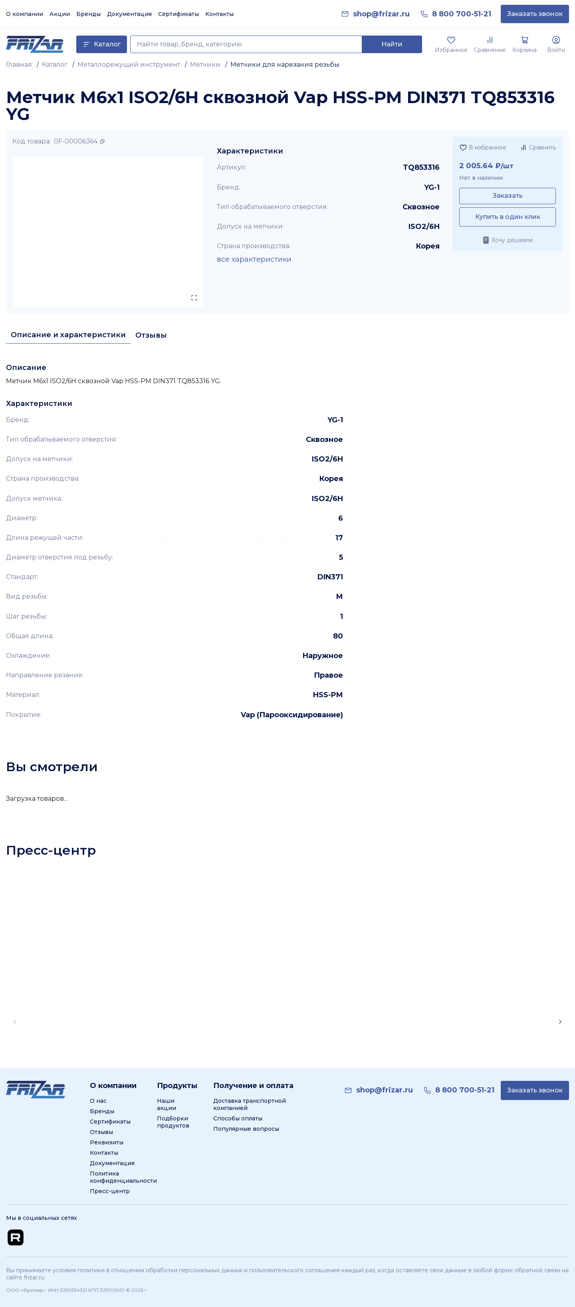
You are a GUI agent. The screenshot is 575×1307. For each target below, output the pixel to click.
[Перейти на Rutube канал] (15, 1237)
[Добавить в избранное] (482, 147)
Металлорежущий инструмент (128, 64)
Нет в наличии (481, 177)
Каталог (54, 64)
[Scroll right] (560, 1022)
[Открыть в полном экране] (194, 297)
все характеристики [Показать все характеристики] (254, 259)
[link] (381, 14)
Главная (19, 64)
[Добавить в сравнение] (537, 147)
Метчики (205, 64)
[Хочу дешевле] (507, 240)
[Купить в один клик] (507, 217)
